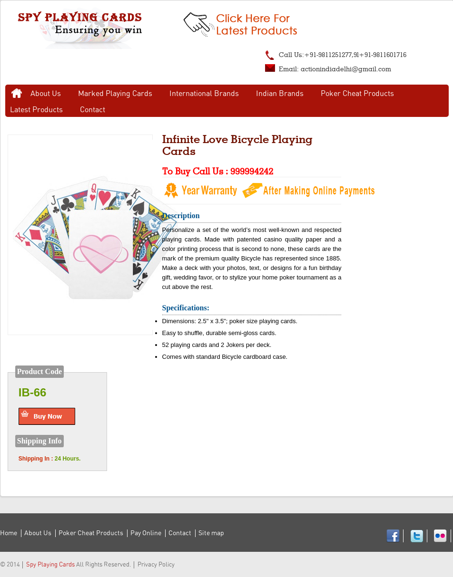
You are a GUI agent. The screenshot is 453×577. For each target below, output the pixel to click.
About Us (45, 93)
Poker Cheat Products (357, 93)
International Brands (204, 93)
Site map (211, 533)
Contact (92, 110)
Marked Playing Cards (115, 93)
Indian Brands (280, 93)
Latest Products (36, 110)
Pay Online (145, 533)
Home (16, 94)
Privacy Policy (156, 565)
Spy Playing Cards (50, 565)
